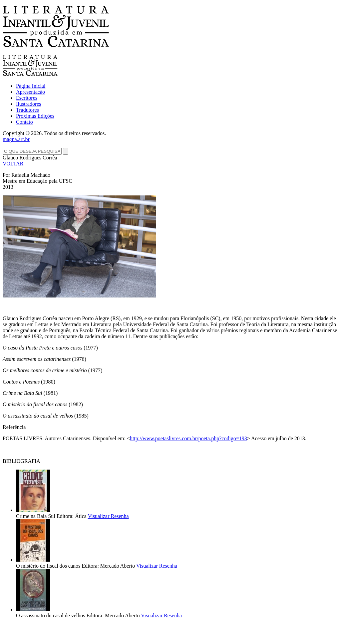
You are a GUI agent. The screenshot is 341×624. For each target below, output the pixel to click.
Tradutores (27, 110)
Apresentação (30, 92)
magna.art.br (16, 139)
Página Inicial (30, 86)
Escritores (26, 98)
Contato (24, 122)
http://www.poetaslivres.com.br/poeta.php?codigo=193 (188, 438)
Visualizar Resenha (108, 516)
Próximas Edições (35, 116)
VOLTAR (13, 163)
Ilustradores (28, 104)
